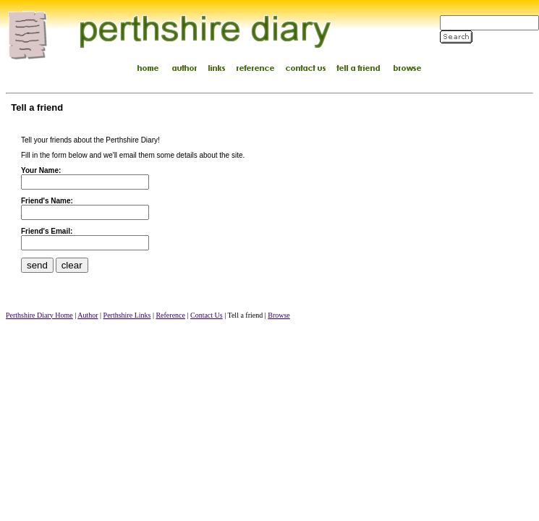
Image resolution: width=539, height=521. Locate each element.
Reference (170, 315)
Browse (279, 315)
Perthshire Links (127, 315)
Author (87, 315)
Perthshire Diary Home (39, 315)
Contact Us (206, 315)
